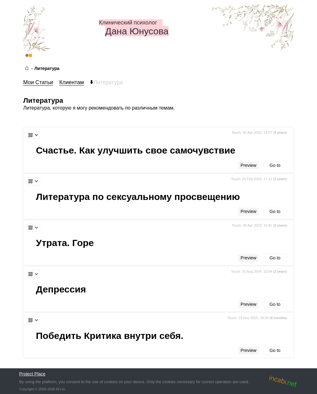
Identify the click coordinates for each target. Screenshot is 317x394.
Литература (46, 68)
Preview (248, 165)
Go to (275, 165)
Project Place (32, 373)
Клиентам (71, 82)
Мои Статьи (38, 82)
